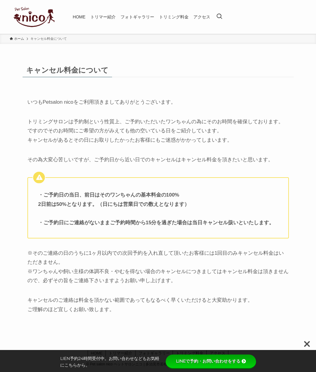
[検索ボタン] (219, 17)
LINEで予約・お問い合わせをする (211, 361)
